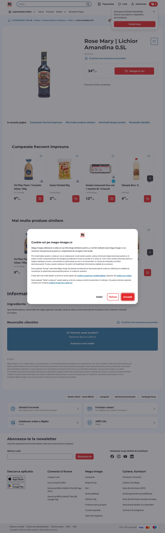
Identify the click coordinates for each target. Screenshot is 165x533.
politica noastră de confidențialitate (91, 276)
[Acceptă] (127, 296)
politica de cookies (124, 276)
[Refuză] (113, 296)
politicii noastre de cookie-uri (60, 283)
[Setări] (99, 296)
